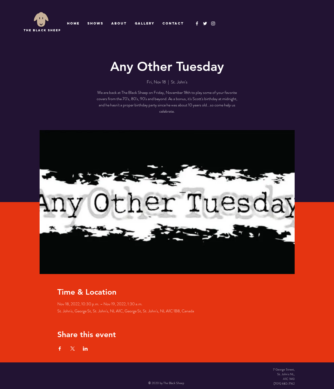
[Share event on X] (72, 349)
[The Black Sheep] (205, 23)
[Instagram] (213, 23)
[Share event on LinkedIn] (85, 349)
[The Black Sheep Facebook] (197, 23)
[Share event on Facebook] (59, 349)
